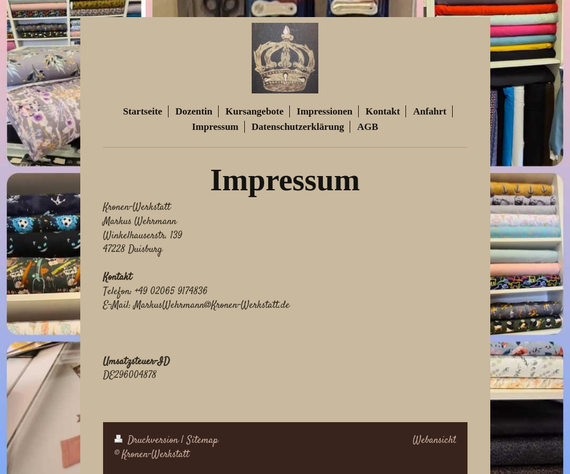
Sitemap (202, 440)
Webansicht (434, 440)
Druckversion (147, 440)
